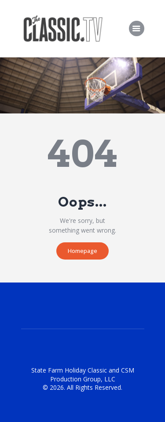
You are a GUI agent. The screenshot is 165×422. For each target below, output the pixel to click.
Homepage (82, 251)
